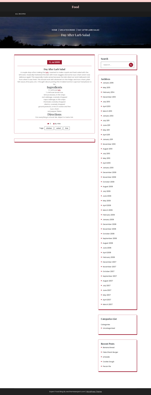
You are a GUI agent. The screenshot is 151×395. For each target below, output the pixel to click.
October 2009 (108, 182)
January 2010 (108, 167)
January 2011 (108, 139)
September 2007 (110, 276)
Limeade (106, 357)
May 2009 (107, 200)
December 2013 (109, 97)
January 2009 (108, 219)
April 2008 (107, 252)
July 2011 (106, 120)
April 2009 (107, 205)
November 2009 (109, 177)
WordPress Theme (94, 391)
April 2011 (106, 134)
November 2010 (109, 144)
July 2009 (106, 191)
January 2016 (108, 83)
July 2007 (107, 285)
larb (47, 72)
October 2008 (108, 233)
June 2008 (107, 248)
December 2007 (109, 262)
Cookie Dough (108, 361)
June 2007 (107, 290)
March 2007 (108, 304)
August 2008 (108, 243)
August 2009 (108, 186)
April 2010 (107, 163)
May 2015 (106, 87)
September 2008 (110, 238)
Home (54, 30)
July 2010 (106, 153)
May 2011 (106, 130)
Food (75, 7)
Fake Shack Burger (110, 352)
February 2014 (108, 92)
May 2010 (106, 158)
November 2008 (109, 229)
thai (66, 128)
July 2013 (106, 101)
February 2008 (109, 257)
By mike (57, 124)
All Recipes (20, 14)
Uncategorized (67, 30)
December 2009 (109, 172)
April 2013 (106, 106)
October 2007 (108, 271)
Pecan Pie (107, 366)
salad (58, 128)
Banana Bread (108, 347)
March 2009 (108, 210)
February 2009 (109, 215)
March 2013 (107, 111)
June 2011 (106, 125)
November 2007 (109, 266)
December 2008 (109, 224)
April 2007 (107, 300)
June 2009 (107, 196)
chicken (49, 128)
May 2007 (107, 295)
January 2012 (108, 116)
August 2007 (108, 281)
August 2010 (107, 149)
